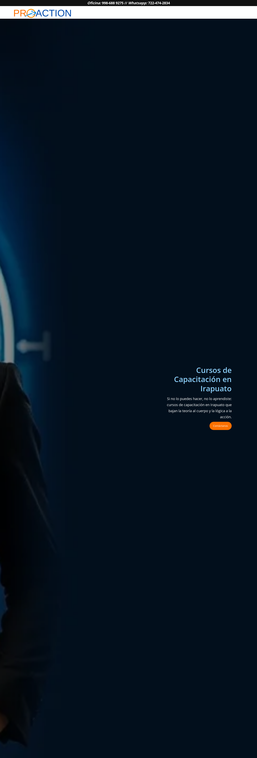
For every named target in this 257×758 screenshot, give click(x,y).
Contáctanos (220, 425)
